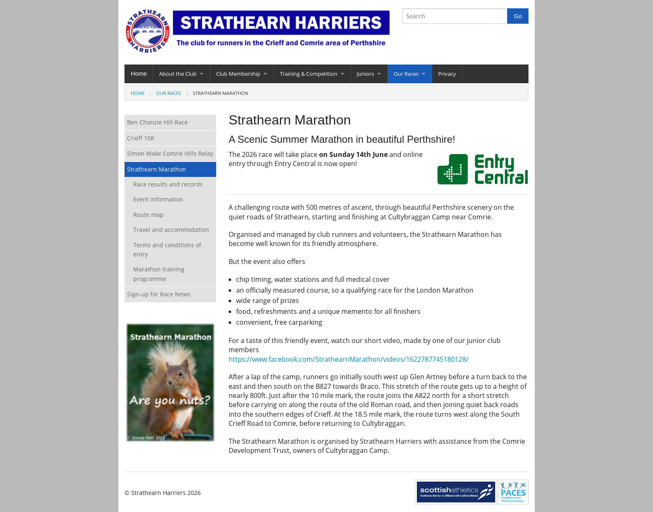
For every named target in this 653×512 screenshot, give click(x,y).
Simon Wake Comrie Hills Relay (170, 153)
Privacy (447, 73)
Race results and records (168, 184)
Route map (148, 215)
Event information (158, 199)
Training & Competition (308, 73)
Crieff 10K (141, 138)
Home (139, 73)
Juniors (365, 73)
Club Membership (238, 73)
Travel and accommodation (171, 230)
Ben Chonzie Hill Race (157, 122)
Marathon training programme (158, 273)
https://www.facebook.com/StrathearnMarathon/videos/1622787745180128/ (349, 359)
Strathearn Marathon (156, 169)
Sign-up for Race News (158, 294)
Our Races (406, 73)
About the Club (178, 73)
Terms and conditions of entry (167, 249)
